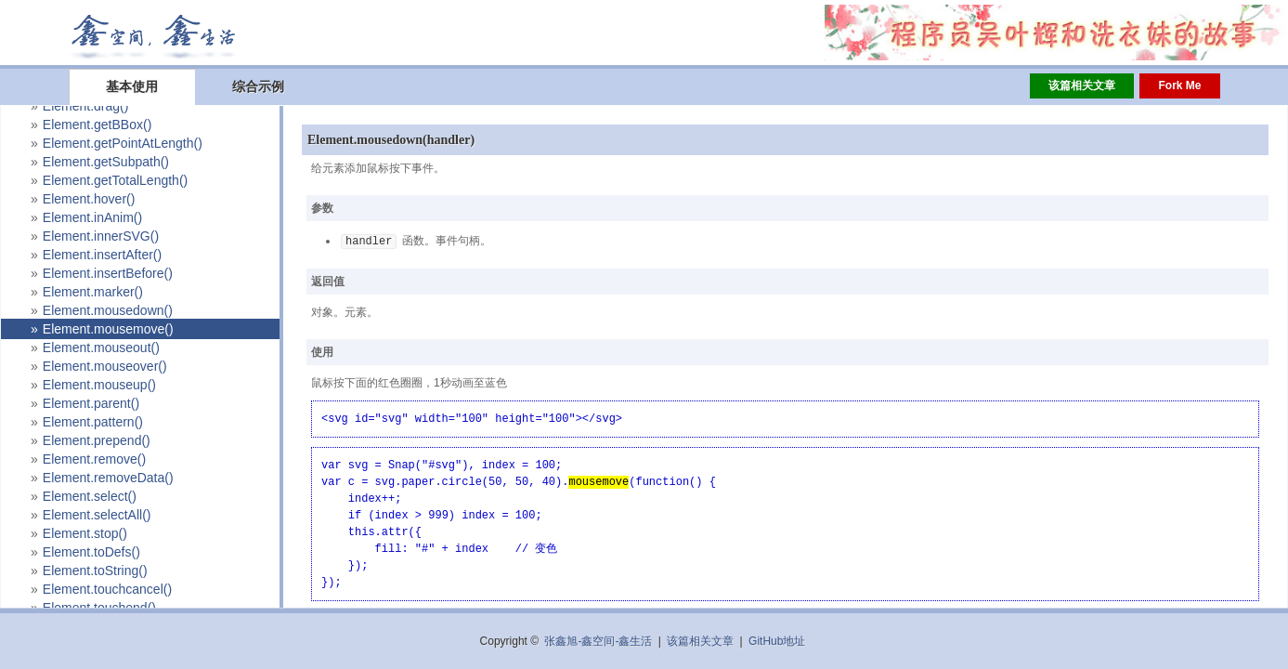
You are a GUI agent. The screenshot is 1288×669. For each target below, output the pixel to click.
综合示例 (258, 86)
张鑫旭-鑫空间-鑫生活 (598, 641)
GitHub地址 (776, 641)
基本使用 (132, 86)
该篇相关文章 (1081, 85)
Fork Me (1179, 85)
